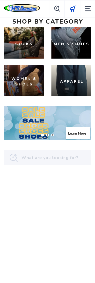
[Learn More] (47, 123)
